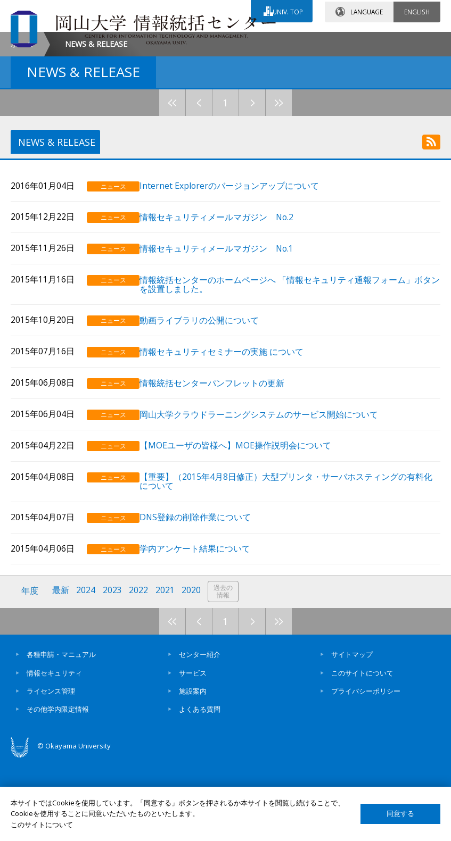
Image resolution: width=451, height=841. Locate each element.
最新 (61, 672)
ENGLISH (417, 10)
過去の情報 (225, 672)
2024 (86, 672)
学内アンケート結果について (207, 629)
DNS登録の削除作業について (207, 598)
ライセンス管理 (51, 771)
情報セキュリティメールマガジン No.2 (229, 302)
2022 (140, 672)
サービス (193, 752)
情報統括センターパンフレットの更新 (224, 466)
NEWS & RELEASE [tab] (55, 232)
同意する (400, 814)
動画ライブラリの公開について (211, 404)
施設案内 (193, 771)
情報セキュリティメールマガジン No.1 (229, 333)
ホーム (22, 133)
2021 (166, 672)
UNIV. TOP (287, 10)
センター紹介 (199, 734)
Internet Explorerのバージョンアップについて (241, 271)
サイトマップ (352, 734)
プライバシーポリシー (365, 771)
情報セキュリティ (54, 752)
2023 (113, 672)
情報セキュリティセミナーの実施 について (234, 434)
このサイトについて (362, 752)
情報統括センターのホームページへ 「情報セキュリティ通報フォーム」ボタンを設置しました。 (293, 369)
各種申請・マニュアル (61, 734)
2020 (193, 672)
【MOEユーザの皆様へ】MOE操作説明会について (247, 527)
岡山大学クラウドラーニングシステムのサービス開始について (271, 497)
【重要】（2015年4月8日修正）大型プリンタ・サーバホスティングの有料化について (294, 563)
